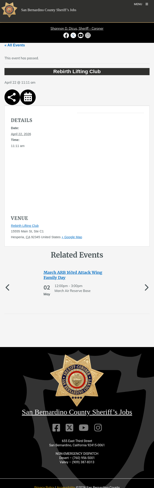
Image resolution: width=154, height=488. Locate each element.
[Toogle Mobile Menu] (141, 4)
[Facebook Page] (56, 427)
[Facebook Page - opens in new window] (66, 35)
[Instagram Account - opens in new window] (87, 35)
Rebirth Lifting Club (25, 225)
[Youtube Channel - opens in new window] (80, 35)
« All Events (14, 45)
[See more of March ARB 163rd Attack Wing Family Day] (77, 275)
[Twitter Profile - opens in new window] (73, 35)
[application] (96, 158)
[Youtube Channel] (84, 427)
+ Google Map (72, 237)
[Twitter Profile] (69, 427)
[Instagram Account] (98, 427)
